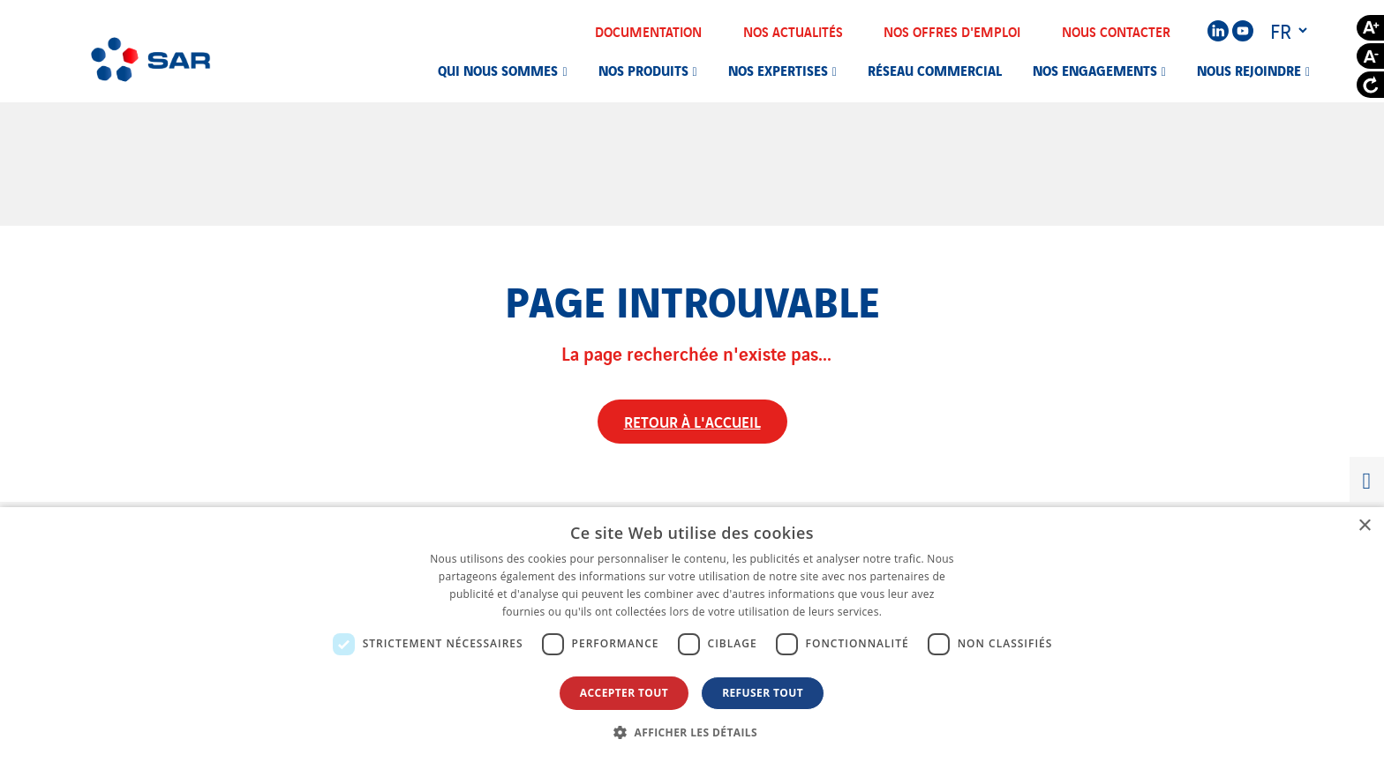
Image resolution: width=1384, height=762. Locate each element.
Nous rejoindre (1249, 69)
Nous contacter (1127, 31)
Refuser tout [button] (762, 692)
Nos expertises (778, 69)
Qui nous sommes (498, 69)
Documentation (660, 31)
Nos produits (643, 69)
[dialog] (692, 634)
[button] (692, 732)
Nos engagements (1095, 69)
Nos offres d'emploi (963, 31)
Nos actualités (804, 31)
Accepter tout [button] (624, 692)
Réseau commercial (935, 69)
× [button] (1364, 526)
